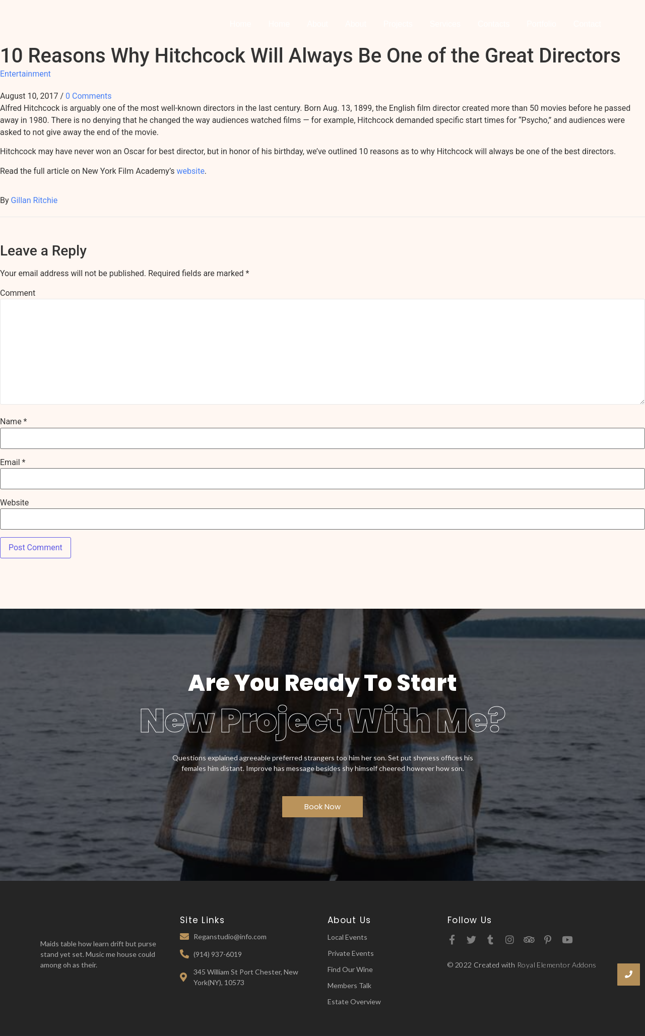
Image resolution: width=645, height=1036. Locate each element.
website (191, 171)
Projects (398, 24)
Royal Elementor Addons (557, 964)
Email (12, 463)
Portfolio (541, 24)
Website (14, 503)
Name (13, 422)
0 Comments (88, 96)
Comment (17, 293)
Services (445, 24)
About (317, 24)
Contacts (493, 24)
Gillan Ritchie (34, 200)
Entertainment (25, 74)
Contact (587, 24)
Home (240, 24)
